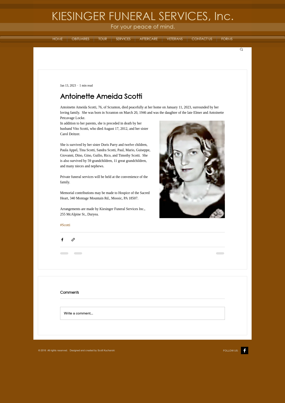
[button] (241, 49)
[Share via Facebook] (62, 240)
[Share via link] (73, 240)
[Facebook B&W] (244, 350)
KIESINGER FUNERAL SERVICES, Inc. (143, 15)
